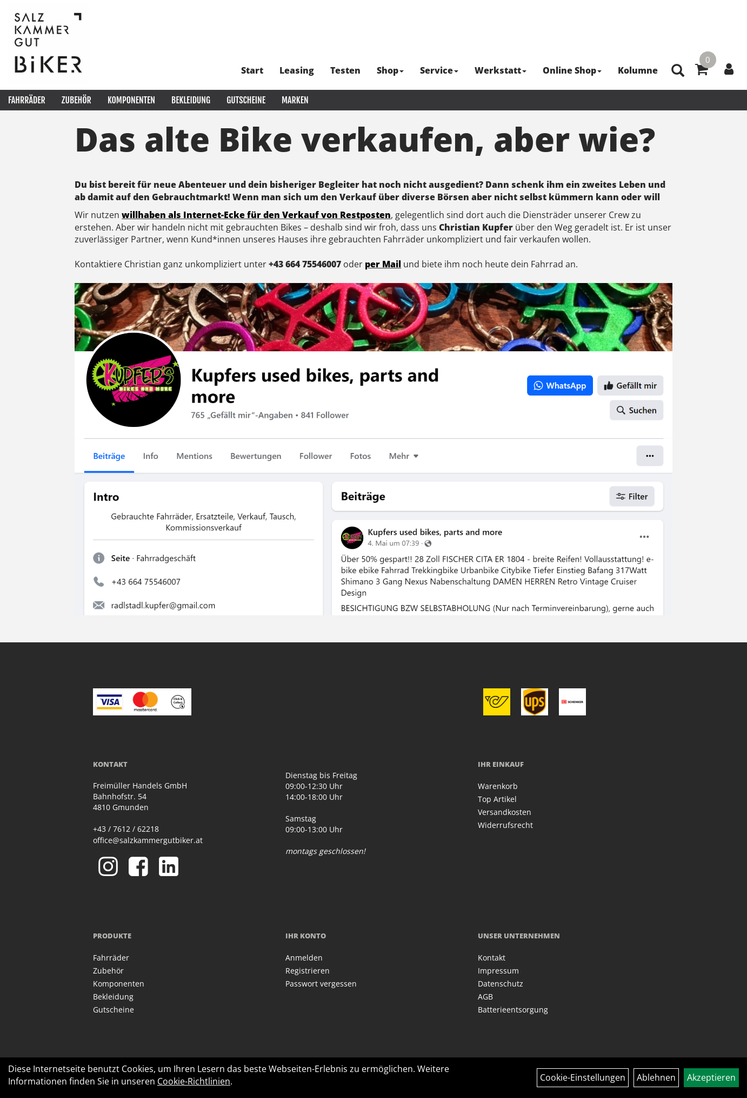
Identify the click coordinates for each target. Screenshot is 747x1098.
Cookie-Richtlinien (193, 1081)
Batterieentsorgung (513, 1009)
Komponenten (131, 100)
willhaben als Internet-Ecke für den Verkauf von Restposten (256, 215)
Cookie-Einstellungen (582, 1077)
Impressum (498, 970)
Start (252, 70)
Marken (295, 100)
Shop (390, 70)
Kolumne (638, 70)
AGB (485, 996)
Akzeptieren (711, 1077)
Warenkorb (498, 786)
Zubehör (76, 100)
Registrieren (307, 970)
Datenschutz (500, 983)
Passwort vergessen (321, 983)
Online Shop (572, 70)
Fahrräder (26, 100)
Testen (345, 70)
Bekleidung (190, 100)
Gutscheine (245, 100)
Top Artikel (497, 799)
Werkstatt (500, 70)
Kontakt (491, 957)
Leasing (296, 70)
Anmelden (304, 957)
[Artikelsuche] (677, 71)
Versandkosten (504, 812)
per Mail (383, 264)
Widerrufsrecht (505, 825)
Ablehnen (656, 1077)
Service (439, 70)
